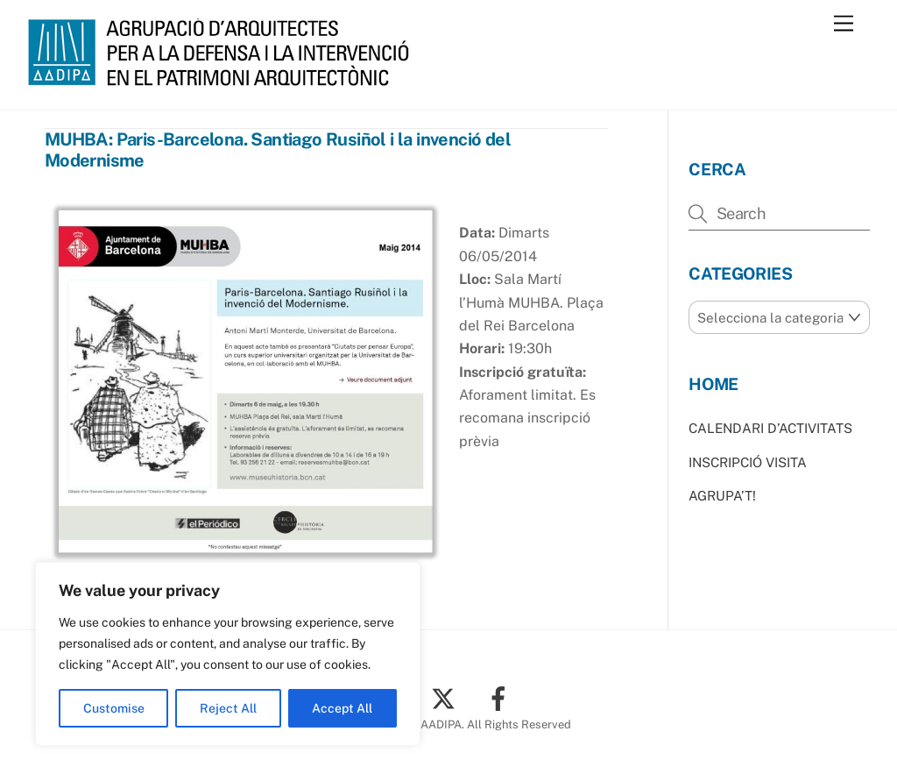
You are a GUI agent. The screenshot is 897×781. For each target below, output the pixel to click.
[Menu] (843, 24)
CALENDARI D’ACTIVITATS (770, 428)
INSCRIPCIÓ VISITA (748, 462)
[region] (227, 654)
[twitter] (446, 697)
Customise (114, 708)
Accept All (342, 708)
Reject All (228, 708)
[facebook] (501, 697)
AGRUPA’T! (722, 495)
